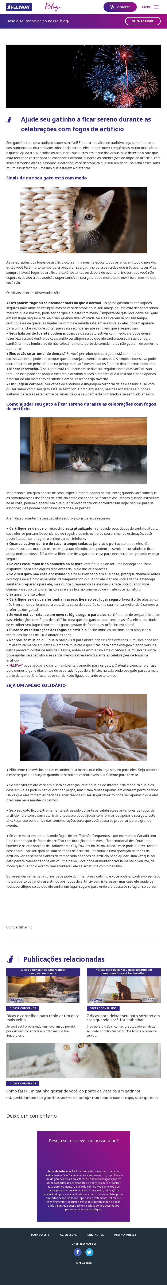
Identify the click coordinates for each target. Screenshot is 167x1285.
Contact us (95, 1235)
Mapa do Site (40, 1235)
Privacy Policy (125, 1235)
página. (97, 1209)
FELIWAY (16, 665)
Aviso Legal (68, 1235)
